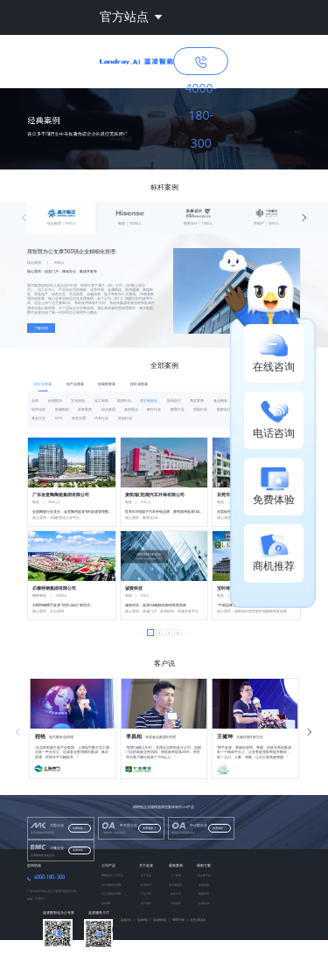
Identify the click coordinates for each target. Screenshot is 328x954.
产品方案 (146, 893)
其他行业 (125, 418)
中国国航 (176, 903)
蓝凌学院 (144, 920)
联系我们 (146, 885)
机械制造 (62, 409)
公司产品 (108, 865)
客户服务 (146, 903)
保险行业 (200, 409)
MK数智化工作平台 (112, 875)
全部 (34, 400)
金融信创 (204, 903)
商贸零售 (197, 400)
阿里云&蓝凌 (198, 920)
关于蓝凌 (146, 865)
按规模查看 (106, 384)
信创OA (105, 903)
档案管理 (204, 893)
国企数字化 (204, 875)
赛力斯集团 (175, 885)
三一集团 (176, 875)
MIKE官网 (180, 920)
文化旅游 (78, 400)
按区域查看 (139, 384)
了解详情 (41, 328)
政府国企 (131, 409)
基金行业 (38, 418)
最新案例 (176, 865)
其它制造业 (148, 400)
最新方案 (204, 865)
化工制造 (101, 400)
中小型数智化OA (111, 893)
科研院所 (55, 400)
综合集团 (108, 409)
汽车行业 (101, 418)
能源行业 (124, 400)
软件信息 (38, 409)
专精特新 (204, 885)
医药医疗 (174, 400)
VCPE (59, 418)
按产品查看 (75, 384)
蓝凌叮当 (128, 920)
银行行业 (154, 409)
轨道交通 (79, 418)
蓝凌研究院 (161, 920)
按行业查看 (43, 384)
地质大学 (176, 893)
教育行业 (178, 409)
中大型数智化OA (111, 885)
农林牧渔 (85, 409)
